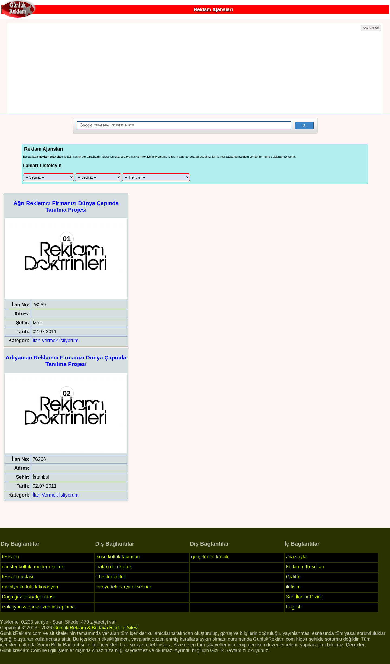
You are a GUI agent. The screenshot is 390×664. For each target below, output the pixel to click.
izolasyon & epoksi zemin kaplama (38, 607)
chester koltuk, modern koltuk (33, 566)
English (294, 607)
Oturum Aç (371, 27)
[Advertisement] (195, 72)
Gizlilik (293, 576)
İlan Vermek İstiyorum (56, 340)
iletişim (293, 586)
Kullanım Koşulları (305, 566)
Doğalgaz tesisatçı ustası (28, 597)
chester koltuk (111, 576)
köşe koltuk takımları (118, 556)
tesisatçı (11, 556)
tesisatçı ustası (17, 576)
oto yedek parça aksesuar (124, 586)
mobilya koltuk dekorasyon (30, 586)
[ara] (183, 125)
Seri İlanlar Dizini (304, 597)
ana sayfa (296, 556)
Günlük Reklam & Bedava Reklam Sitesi (95, 627)
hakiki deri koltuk (114, 566)
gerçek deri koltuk (210, 556)
